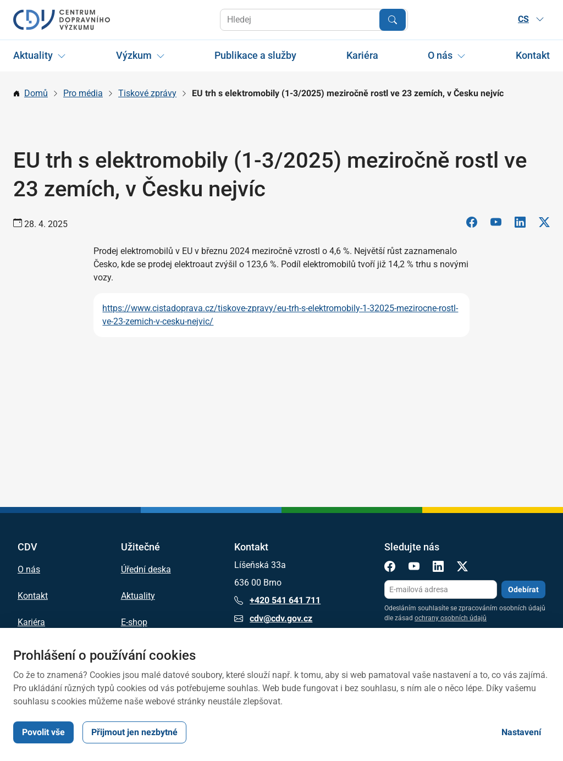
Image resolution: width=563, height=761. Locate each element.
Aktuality (33, 55)
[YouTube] (495, 224)
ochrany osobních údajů (451, 618)
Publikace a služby (255, 55)
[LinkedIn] (520, 224)
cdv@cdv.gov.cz (273, 618)
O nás (440, 55)
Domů (36, 93)
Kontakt (533, 55)
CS (531, 19)
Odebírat (523, 589)
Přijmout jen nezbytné (134, 732)
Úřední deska (146, 570)
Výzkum (134, 55)
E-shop (134, 622)
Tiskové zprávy (147, 93)
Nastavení (521, 732)
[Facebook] (471, 224)
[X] (544, 224)
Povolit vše (43, 732)
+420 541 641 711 (277, 600)
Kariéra (362, 55)
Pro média (83, 93)
